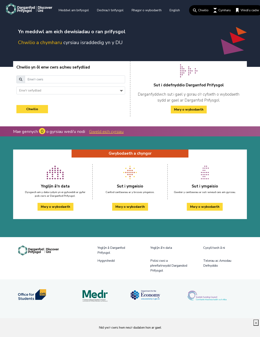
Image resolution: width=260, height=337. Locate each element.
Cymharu (222, 10)
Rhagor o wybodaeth (146, 10)
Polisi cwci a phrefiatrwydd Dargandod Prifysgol (168, 265)
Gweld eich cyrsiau (106, 131)
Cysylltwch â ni (214, 248)
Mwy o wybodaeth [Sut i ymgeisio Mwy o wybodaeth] (130, 206)
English (174, 10)
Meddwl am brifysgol (73, 10)
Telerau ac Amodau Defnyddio (217, 263)
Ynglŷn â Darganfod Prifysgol (111, 250)
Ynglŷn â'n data (161, 248)
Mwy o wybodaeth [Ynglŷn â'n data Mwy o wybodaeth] (55, 206)
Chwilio (201, 10)
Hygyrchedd (106, 260)
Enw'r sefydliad (30, 90)
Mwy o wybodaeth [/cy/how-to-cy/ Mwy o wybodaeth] (188, 109)
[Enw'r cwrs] (75, 79)
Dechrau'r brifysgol (110, 10)
